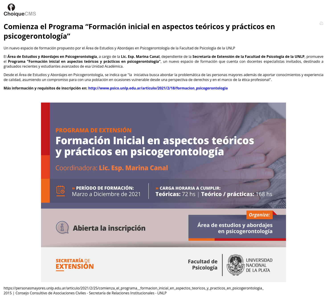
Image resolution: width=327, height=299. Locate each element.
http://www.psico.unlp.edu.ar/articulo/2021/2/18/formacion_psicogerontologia (158, 88)
